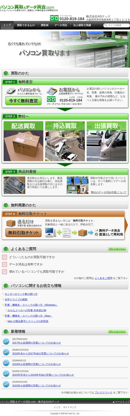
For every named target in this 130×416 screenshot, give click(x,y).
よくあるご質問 (103, 278)
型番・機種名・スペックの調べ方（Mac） (28, 315)
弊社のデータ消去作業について (108, 192)
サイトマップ (69, 407)
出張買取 (106, 141)
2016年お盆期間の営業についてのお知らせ (36, 364)
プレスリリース (103, 392)
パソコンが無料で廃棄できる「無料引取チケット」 (23, 232)
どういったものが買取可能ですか (32, 257)
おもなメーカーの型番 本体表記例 (27, 310)
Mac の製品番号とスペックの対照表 (28, 321)
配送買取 (23, 141)
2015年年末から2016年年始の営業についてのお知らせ (43, 374)
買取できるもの (26, 25)
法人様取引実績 (82, 25)
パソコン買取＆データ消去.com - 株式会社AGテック (29, 401)
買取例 (44, 25)
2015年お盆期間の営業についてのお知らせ (36, 385)
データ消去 (61, 25)
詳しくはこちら (117, 249)
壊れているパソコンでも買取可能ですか (36, 271)
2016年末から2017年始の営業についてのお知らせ (40, 353)
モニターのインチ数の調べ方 (21, 294)
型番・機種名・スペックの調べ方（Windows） (31, 304)
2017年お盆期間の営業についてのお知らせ (36, 342)
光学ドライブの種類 (16, 299)
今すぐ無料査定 (23, 101)
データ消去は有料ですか (26, 264)
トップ (7, 25)
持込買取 (65, 141)
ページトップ (122, 401)
